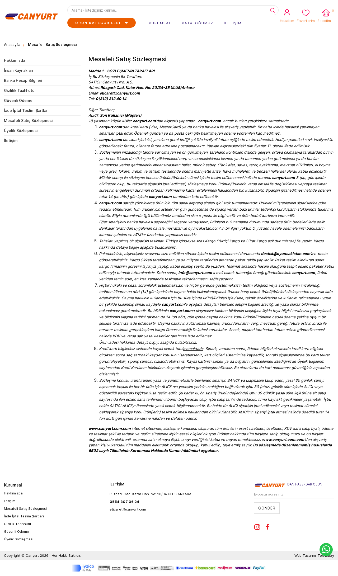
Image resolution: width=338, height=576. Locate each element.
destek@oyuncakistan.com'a (287, 253)
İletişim (11, 140)
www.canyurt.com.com (109, 428)
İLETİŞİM (233, 23)
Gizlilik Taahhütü (19, 90)
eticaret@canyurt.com (128, 509)
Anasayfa (12, 44)
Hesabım (287, 20)
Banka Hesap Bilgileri (23, 80)
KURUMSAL (160, 23)
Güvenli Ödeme (18, 100)
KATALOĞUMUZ (197, 23)
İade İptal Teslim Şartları (26, 110)
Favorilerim (306, 20)
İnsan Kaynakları (18, 70)
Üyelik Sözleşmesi (21, 130)
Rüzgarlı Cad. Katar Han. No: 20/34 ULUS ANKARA (150, 494)
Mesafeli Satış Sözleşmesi (52, 44)
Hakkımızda (14, 60)
